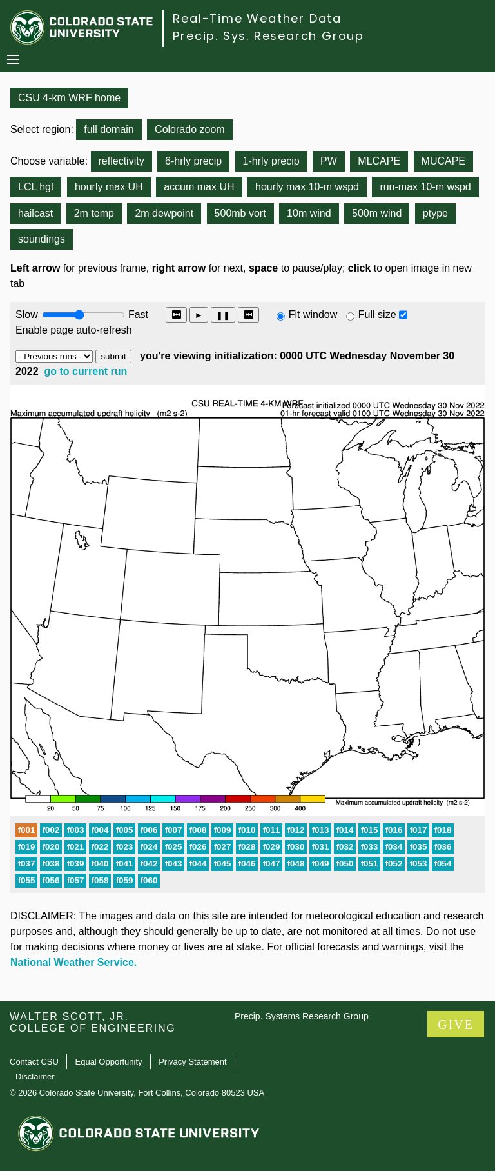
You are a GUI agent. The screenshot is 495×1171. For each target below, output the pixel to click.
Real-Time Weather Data (257, 18)
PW (328, 160)
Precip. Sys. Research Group (268, 36)
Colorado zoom (190, 129)
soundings (41, 239)
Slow (26, 314)
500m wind (377, 213)
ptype (435, 213)
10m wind (309, 213)
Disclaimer (35, 1076)
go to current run (86, 371)
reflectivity (121, 160)
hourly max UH (109, 186)
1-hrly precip (271, 160)
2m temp (94, 213)
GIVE (456, 1024)
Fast (137, 314)
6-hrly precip (193, 160)
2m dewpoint (164, 213)
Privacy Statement (193, 1061)
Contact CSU (34, 1061)
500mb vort (240, 213)
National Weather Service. (73, 962)
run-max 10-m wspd (425, 186)
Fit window (313, 314)
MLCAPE (379, 160)
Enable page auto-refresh (73, 330)
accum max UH (199, 186)
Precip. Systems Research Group (302, 1016)
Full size (377, 314)
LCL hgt (35, 186)
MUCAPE (443, 160)
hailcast (35, 213)
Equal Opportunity (108, 1061)
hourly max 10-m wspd (307, 186)
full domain (108, 129)
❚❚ (223, 315)
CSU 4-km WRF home (69, 97)
